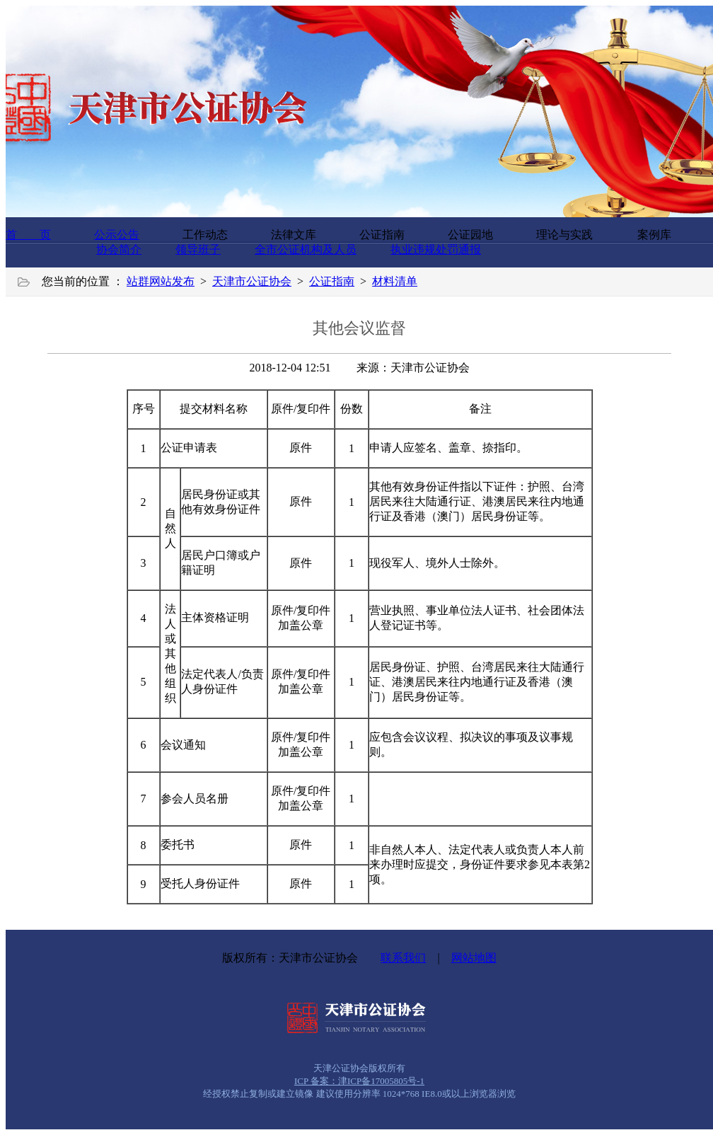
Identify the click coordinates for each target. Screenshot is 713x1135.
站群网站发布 (161, 281)
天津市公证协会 (251, 281)
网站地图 (474, 958)
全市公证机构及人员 (305, 249)
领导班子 (198, 249)
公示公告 (116, 235)
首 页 (28, 235)
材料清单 (394, 281)
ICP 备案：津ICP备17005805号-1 (359, 1081)
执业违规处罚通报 (435, 249)
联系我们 (403, 958)
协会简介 (118, 249)
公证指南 (331, 281)
